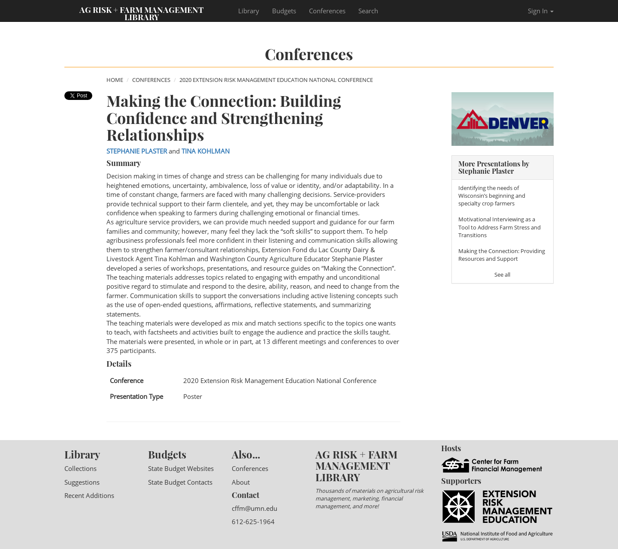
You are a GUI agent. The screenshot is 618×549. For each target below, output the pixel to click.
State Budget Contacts (180, 482)
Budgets (284, 10)
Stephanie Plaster (136, 151)
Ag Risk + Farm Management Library (141, 12)
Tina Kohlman (206, 151)
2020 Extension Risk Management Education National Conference (276, 80)
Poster (192, 396)
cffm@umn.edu (254, 508)
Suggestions (82, 482)
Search (368, 10)
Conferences (327, 10)
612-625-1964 (253, 521)
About (241, 482)
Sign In (541, 10)
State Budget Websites (181, 468)
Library (248, 10)
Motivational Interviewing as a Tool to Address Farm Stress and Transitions (499, 226)
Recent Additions (89, 495)
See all (502, 274)
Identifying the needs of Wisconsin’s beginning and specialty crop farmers (491, 195)
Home (114, 80)
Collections (80, 468)
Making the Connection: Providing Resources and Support (501, 254)
